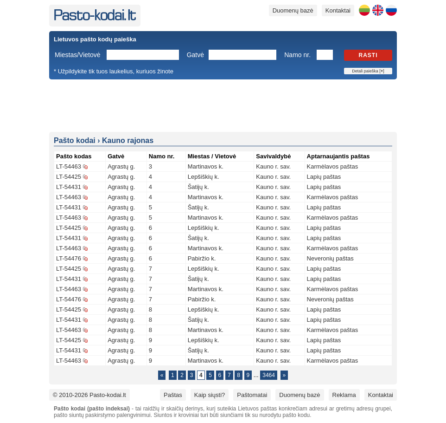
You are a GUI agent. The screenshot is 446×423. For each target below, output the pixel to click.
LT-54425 (68, 176)
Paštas (173, 394)
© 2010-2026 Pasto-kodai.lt (89, 394)
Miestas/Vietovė (78, 55)
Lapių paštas (324, 176)
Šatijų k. (198, 186)
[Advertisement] (223, 105)
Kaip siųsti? (209, 394)
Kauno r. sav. (273, 166)
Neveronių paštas (330, 258)
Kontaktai (337, 10)
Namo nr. (297, 55)
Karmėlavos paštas (332, 166)
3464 (268, 375)
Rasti (368, 55)
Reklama (344, 394)
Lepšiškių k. (203, 176)
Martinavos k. (205, 166)
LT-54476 (68, 258)
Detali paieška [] (368, 71)
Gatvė (195, 55)
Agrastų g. (121, 166)
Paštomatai (252, 394)
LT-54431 (68, 186)
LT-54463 (68, 166)
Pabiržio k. (202, 258)
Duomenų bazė (293, 10)
